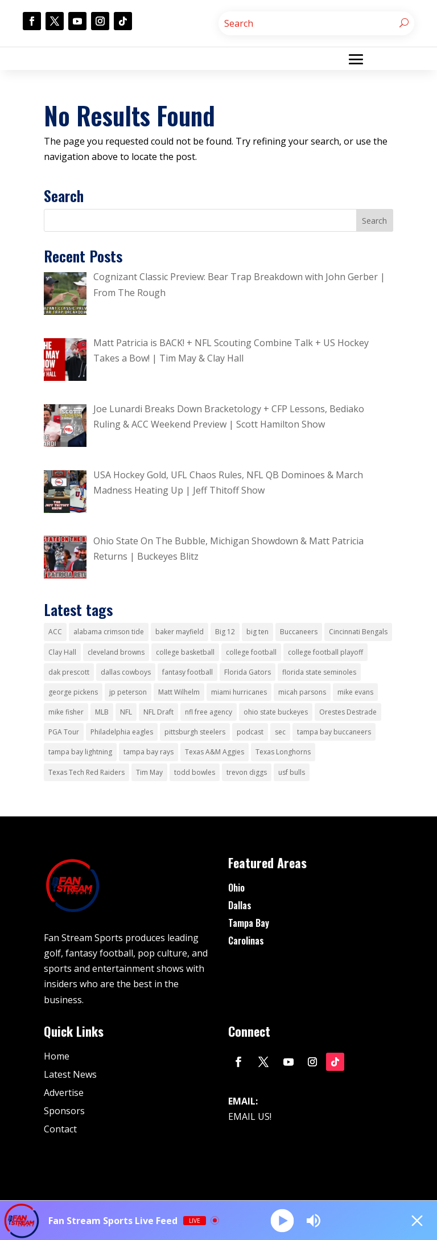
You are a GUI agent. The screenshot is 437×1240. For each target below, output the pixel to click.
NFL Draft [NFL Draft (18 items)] (158, 712)
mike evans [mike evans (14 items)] (355, 692)
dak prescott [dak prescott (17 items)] (68, 672)
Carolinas (246, 940)
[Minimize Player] (417, 1220)
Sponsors (64, 1110)
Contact (60, 1129)
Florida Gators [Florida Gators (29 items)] (247, 672)
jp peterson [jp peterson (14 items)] (128, 692)
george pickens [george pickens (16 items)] (73, 692)
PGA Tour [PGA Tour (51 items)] (63, 732)
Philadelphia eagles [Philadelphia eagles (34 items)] (121, 732)
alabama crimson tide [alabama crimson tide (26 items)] (108, 632)
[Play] (281, 1220)
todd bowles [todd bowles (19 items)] (194, 772)
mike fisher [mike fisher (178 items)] (66, 712)
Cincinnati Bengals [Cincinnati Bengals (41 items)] (358, 632)
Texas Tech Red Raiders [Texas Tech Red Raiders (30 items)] (86, 772)
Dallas (240, 905)
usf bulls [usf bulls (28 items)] (291, 772)
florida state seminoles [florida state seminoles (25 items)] (319, 672)
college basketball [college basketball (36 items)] (185, 652)
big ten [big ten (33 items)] (257, 632)
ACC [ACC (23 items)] (55, 632)
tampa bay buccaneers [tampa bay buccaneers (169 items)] (334, 732)
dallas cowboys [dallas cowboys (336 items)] (126, 672)
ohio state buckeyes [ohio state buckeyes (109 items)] (276, 712)
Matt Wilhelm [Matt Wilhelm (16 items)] (179, 692)
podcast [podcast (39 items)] (250, 732)
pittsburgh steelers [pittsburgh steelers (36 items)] (194, 732)
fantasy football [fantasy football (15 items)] (187, 672)
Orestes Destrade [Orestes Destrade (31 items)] (348, 712)
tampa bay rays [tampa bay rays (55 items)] (148, 752)
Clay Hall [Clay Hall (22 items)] (62, 652)
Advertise (64, 1092)
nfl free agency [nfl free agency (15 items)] (208, 712)
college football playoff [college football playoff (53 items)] (325, 652)
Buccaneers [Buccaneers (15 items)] (299, 632)
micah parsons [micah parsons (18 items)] (302, 692)
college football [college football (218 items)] (251, 652)
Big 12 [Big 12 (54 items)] (225, 632)
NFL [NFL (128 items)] (126, 712)
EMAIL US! (249, 1116)
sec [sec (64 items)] (280, 732)
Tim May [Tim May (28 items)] (149, 772)
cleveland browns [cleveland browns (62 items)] (116, 652)
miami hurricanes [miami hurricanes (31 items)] (239, 692)
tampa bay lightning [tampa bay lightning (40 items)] (80, 752)
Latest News (70, 1074)
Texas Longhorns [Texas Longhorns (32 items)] (283, 752)
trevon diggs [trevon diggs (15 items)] (246, 772)
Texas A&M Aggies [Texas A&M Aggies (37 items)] (214, 752)
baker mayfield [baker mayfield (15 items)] (179, 632)
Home (56, 1056)
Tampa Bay (248, 923)
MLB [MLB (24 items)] (102, 712)
